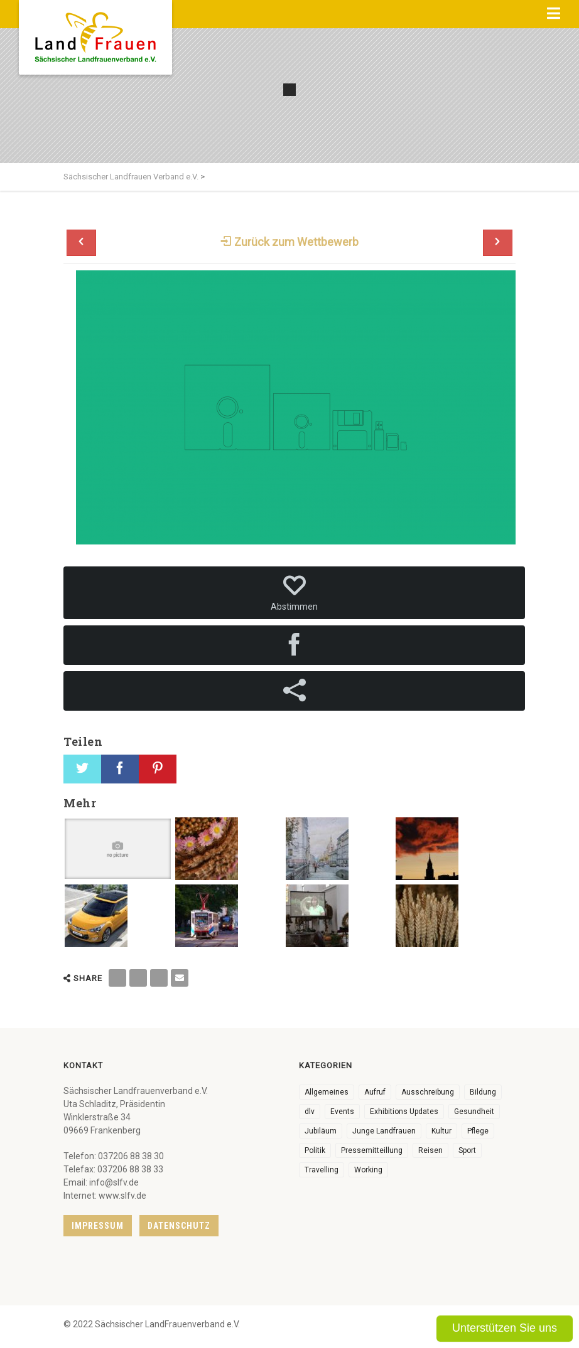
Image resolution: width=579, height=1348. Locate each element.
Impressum (98, 1226)
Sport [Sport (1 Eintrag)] (467, 1150)
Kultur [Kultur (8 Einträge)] (441, 1131)
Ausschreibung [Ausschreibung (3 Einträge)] (427, 1092)
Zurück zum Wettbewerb (289, 241)
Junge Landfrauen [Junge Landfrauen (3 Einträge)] (384, 1131)
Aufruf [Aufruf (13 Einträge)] (375, 1092)
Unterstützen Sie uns (504, 1328)
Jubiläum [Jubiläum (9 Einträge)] (321, 1131)
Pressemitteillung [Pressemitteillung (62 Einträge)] (372, 1150)
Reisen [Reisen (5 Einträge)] (430, 1150)
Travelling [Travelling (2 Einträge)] (321, 1169)
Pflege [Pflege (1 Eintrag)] (478, 1131)
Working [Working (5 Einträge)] (368, 1169)
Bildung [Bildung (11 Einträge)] (483, 1092)
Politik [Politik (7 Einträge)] (315, 1150)
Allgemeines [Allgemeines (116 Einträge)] (327, 1092)
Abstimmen (294, 593)
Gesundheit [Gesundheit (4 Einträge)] (474, 1111)
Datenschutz (179, 1226)
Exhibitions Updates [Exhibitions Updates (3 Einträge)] (404, 1111)
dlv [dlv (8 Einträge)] (310, 1111)
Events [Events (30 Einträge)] (342, 1111)
